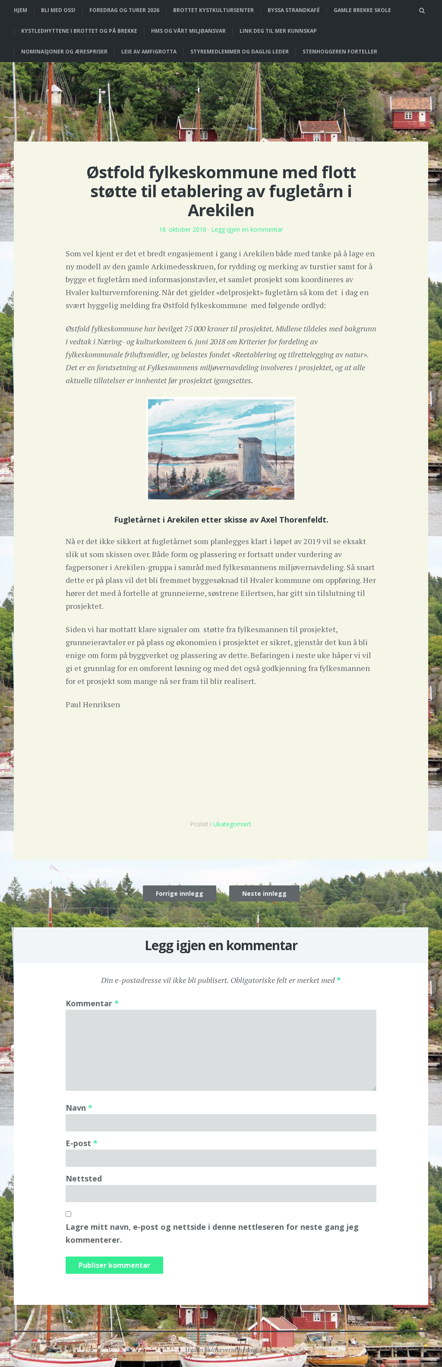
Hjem (20, 10)
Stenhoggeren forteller (340, 51)
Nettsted (84, 1178)
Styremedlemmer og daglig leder (239, 51)
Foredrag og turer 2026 (124, 10)
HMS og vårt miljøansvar (188, 31)
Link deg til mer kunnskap (278, 31)
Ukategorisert (232, 824)
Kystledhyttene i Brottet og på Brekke (79, 31)
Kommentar (92, 1003)
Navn (79, 1107)
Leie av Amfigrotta (149, 51)
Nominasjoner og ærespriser (64, 51)
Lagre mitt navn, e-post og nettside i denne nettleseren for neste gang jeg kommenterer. (212, 1233)
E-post (82, 1143)
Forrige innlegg (179, 893)
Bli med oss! (58, 10)
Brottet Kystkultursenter (213, 10)
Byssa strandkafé (294, 10)
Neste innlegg (264, 893)
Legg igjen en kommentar (247, 229)
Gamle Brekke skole (362, 10)
